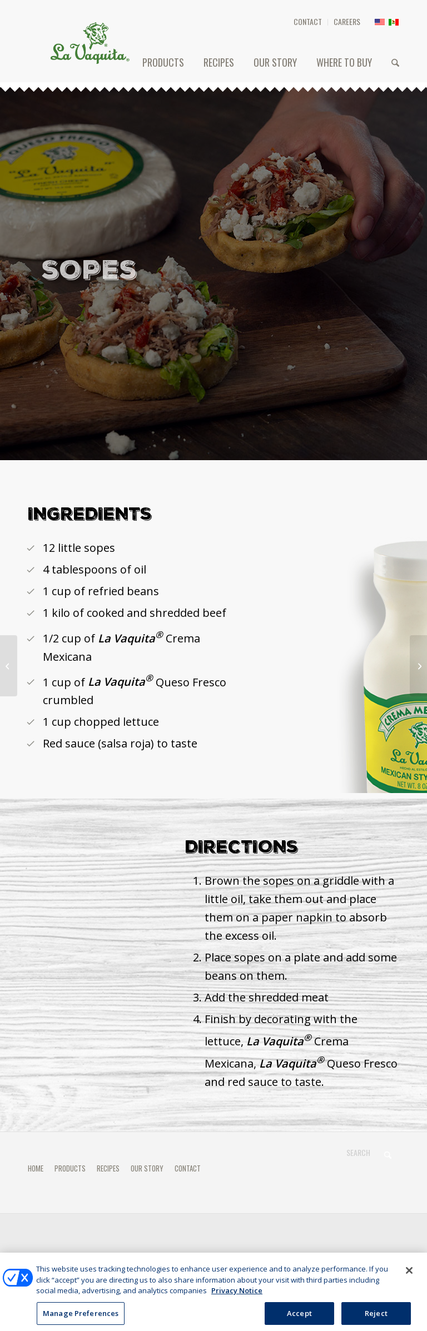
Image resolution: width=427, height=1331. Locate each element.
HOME (35, 1168)
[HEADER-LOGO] (90, 43)
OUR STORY (147, 1168)
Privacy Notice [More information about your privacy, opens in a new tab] (236, 1298)
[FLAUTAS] (418, 665)
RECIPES (108, 1168)
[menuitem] (308, 22)
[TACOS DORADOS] (8, 665)
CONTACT (308, 21)
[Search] (395, 62)
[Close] (409, 1277)
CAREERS (347, 21)
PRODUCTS (70, 1168)
